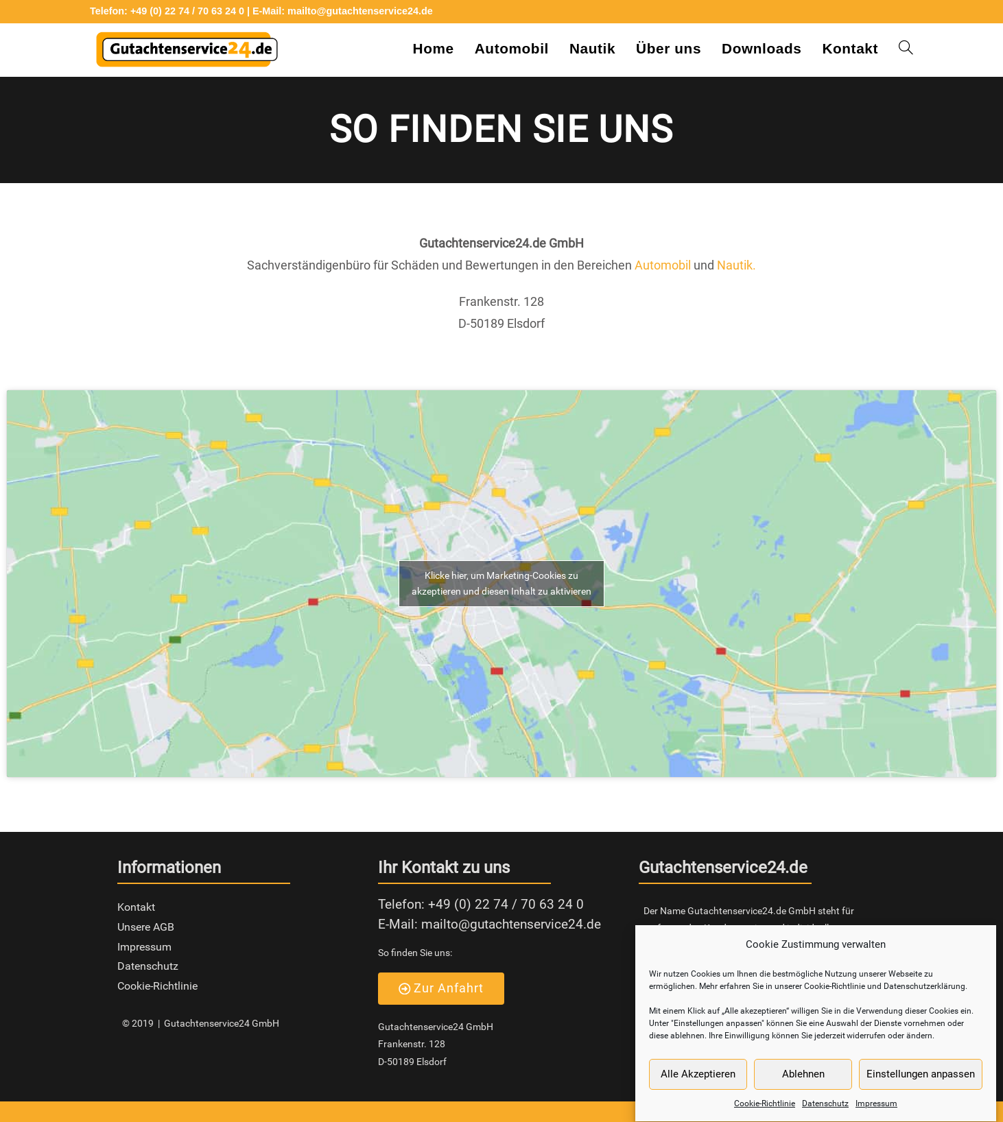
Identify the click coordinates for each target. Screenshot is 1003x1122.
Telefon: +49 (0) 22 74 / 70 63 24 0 (167, 10)
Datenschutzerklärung (924, 996)
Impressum (876, 1113)
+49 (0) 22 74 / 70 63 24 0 (506, 904)
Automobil (664, 265)
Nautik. (736, 265)
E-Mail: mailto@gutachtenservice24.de (342, 10)
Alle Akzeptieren (698, 1083)
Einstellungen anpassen (920, 1083)
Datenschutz (825, 1113)
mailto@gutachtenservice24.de (511, 924)
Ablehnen (803, 1083)
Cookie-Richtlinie (764, 1113)
